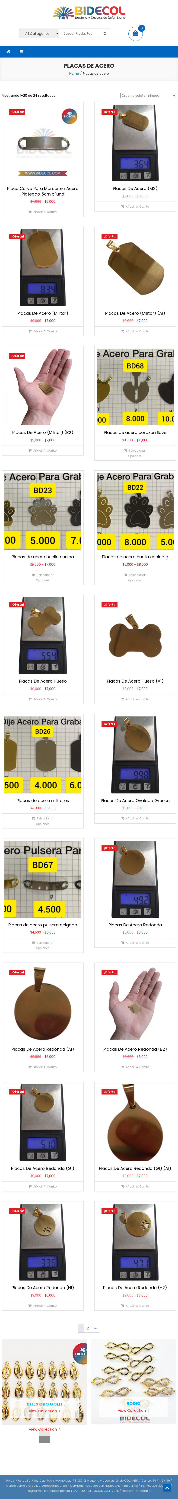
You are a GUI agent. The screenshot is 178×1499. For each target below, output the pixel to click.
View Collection (44, 1411)
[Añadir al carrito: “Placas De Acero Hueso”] (42, 699)
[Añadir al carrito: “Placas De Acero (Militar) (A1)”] (135, 331)
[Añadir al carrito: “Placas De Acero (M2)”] (135, 206)
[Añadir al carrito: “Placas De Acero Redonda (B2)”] (135, 1067)
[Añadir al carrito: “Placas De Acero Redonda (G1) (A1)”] (135, 1186)
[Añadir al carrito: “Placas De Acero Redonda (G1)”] (42, 1186)
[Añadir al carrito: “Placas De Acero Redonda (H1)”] (42, 1305)
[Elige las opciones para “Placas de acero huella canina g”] (135, 577)
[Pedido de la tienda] (148, 95)
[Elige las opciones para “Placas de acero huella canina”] (42, 577)
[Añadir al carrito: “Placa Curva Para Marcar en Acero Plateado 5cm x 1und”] (42, 212)
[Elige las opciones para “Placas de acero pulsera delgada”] (42, 945)
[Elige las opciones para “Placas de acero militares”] (42, 821)
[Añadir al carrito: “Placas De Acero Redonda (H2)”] (135, 1305)
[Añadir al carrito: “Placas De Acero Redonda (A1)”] (42, 1067)
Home (74, 73)
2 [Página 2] (88, 1328)
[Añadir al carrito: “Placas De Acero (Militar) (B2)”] (42, 450)
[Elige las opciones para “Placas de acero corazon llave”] (135, 453)
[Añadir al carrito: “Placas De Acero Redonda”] (135, 942)
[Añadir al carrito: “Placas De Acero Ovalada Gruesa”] (135, 818)
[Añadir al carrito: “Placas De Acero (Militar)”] (42, 331)
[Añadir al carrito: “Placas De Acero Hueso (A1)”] (135, 699)
